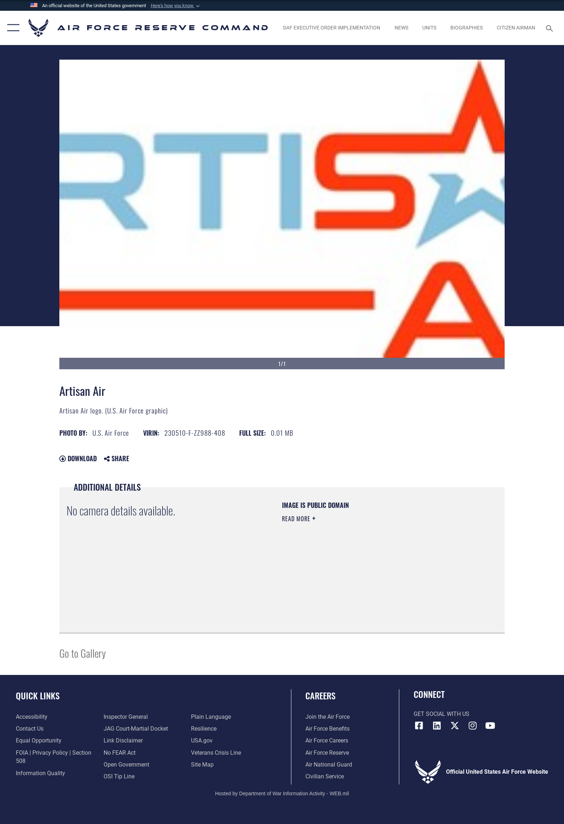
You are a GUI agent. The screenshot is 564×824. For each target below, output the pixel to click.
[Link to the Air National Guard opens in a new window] (328, 764)
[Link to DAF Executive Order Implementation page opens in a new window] (332, 28)
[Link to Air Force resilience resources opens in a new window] (204, 728)
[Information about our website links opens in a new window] (123, 740)
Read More (297, 518)
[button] (176, 5)
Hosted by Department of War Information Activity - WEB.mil (282, 793)
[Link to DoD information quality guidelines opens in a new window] (40, 773)
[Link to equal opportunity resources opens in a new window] (39, 740)
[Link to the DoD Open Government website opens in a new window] (126, 764)
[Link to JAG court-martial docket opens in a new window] (136, 728)
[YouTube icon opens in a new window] (490, 725)
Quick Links (38, 695)
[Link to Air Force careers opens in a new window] (326, 740)
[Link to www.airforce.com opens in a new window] (327, 716)
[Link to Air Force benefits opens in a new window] (327, 728)
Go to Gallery (82, 653)
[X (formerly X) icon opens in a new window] (454, 725)
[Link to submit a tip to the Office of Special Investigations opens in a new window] (119, 776)
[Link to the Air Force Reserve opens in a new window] (327, 752)
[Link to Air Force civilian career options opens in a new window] (324, 776)
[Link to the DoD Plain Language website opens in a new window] (211, 716)
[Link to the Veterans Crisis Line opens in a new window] (216, 752)
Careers (320, 695)
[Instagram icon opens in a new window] (472, 725)
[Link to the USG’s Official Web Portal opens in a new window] (202, 740)
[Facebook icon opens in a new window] (419, 725)
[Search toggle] (550, 28)
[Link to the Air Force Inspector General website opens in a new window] (126, 716)
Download (78, 458)
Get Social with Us (441, 713)
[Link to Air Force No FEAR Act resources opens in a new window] (120, 752)
